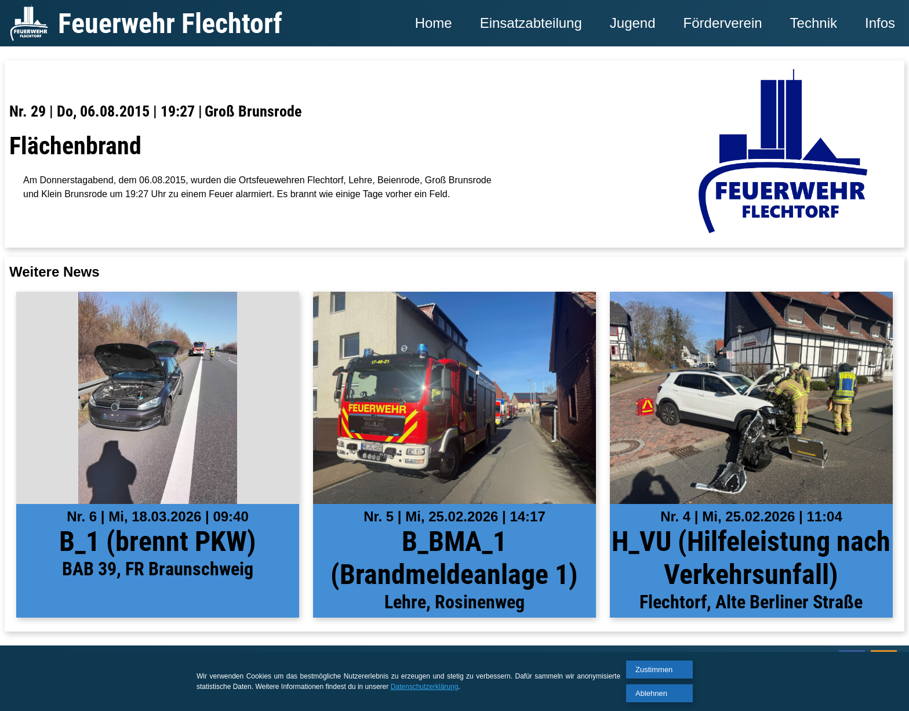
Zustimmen (653, 669)
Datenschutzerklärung (425, 687)
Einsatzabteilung (531, 23)
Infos (880, 23)
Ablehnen (651, 693)
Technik (813, 23)
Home (433, 23)
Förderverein (722, 23)
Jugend (633, 23)
